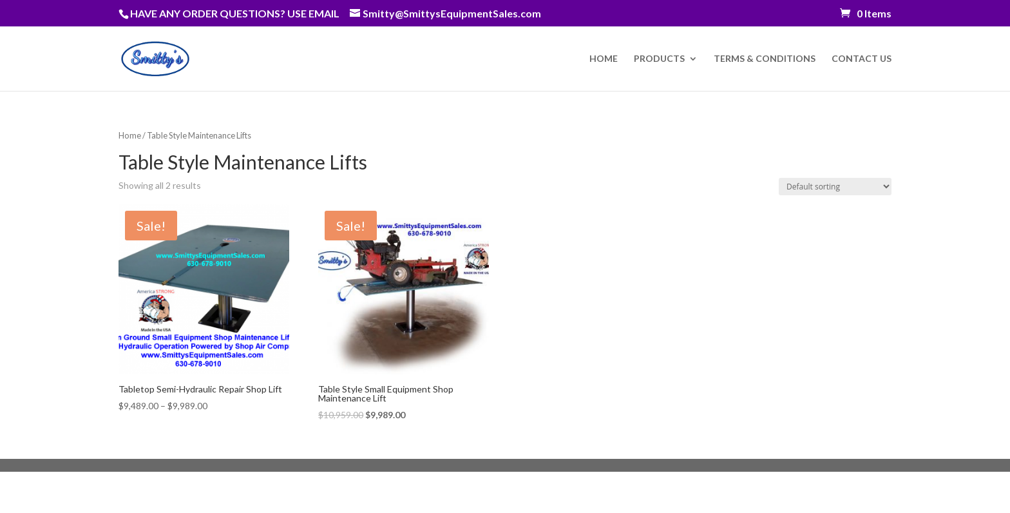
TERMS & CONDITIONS (764, 59)
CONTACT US (861, 59)
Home (130, 135)
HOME (603, 59)
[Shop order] (835, 186)
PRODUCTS (659, 59)
